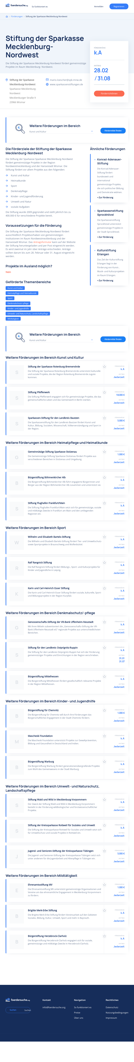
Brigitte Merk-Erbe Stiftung (42, 910)
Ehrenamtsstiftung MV (40, 884)
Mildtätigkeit (13, 318)
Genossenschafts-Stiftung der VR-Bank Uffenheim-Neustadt (60, 622)
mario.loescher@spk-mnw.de (66, 79)
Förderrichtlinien (109, 93)
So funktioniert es (40, 6)
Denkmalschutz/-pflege (18, 303)
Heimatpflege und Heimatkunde (22, 293)
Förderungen (17, 16)
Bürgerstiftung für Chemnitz (43, 710)
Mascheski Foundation (40, 735)
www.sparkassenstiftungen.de (66, 84)
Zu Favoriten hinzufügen (104, 366)
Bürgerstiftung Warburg (41, 761)
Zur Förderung (106, 197)
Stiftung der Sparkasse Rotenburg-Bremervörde (54, 366)
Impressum (111, 1017)
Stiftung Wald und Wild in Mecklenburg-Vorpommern (57, 799)
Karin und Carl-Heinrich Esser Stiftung (48, 588)
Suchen (26, 1010)
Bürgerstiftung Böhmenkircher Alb (47, 477)
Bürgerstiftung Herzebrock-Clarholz (47, 936)
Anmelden (98, 6)
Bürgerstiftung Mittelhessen (43, 676)
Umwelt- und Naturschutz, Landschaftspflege (28, 313)
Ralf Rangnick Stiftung (40, 562)
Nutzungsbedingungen (117, 1012)
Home (7, 16)
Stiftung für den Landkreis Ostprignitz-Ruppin (53, 647)
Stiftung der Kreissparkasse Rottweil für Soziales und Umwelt (61, 825)
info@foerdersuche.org (54, 1007)
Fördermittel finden (113, 130)
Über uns (78, 1017)
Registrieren (119, 6)
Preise (77, 1012)
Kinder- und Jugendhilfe (18, 308)
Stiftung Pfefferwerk (39, 392)
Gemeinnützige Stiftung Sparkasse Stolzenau (52, 451)
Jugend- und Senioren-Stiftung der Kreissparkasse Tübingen (60, 850)
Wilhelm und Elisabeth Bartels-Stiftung (49, 536)
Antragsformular (42, 242)
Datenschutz (112, 1007)
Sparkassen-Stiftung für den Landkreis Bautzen (53, 417)
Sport (10, 298)
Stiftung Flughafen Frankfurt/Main (46, 503)
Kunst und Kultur (15, 288)
